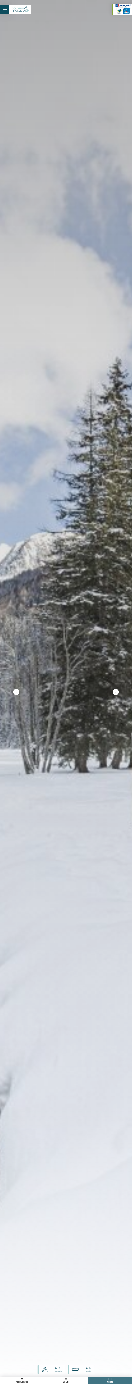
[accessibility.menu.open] (4, 9)
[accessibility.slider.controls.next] (116, 692)
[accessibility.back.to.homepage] (20, 9)
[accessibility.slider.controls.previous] (16, 692)
